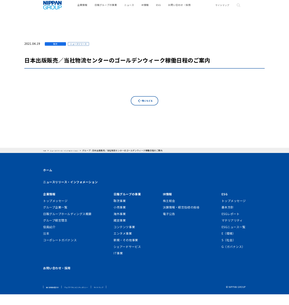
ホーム (47, 180)
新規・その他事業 (126, 250)
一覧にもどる (147, 118)
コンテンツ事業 (124, 237)
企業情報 (82, 9)
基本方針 (228, 218)
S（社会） (229, 250)
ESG (158, 9)
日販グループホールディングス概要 (67, 224)
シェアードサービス (127, 257)
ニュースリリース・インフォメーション (70, 193)
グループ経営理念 (55, 231)
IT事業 (118, 264)
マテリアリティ (232, 231)
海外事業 (120, 224)
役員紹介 (49, 237)
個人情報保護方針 (55, 297)
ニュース (129, 9)
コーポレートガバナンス (60, 250)
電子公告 (169, 224)
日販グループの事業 (106, 9)
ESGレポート (231, 224)
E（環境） (229, 244)
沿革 (46, 244)
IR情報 (145, 9)
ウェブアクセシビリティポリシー (87, 297)
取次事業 (120, 211)
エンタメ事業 (123, 244)
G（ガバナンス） (233, 257)
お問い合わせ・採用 (179, 9)
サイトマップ (222, 9)
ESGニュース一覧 (234, 237)
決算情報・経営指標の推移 (181, 218)
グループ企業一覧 (55, 218)
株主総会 (169, 211)
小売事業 (120, 218)
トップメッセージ (55, 211)
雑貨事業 (120, 231)
